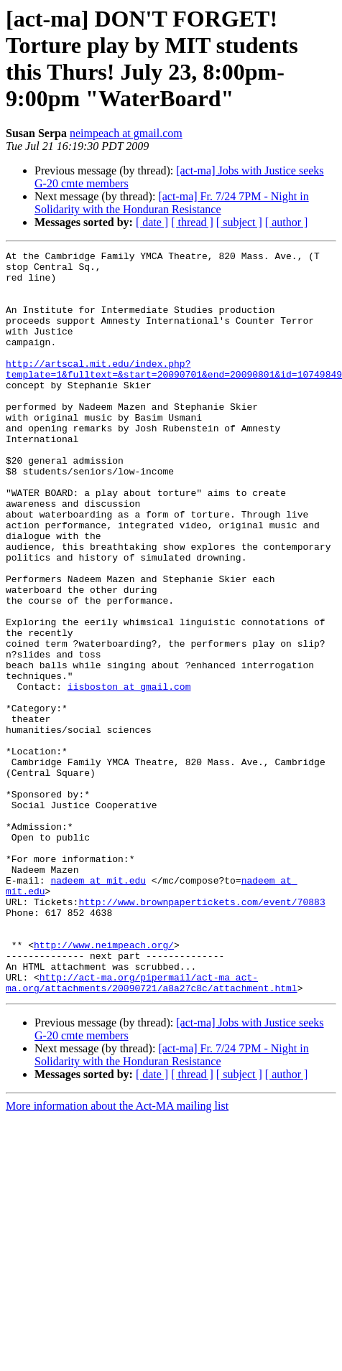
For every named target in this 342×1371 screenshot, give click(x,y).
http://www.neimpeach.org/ (104, 1084)
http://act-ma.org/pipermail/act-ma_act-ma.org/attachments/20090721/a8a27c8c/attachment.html (151, 1130)
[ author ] (286, 222)
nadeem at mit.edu (98, 1007)
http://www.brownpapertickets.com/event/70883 (201, 1032)
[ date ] (152, 222)
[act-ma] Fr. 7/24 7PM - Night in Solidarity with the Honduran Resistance (171, 202)
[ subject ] (239, 222)
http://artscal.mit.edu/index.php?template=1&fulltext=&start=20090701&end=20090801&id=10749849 (174, 393)
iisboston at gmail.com (129, 774)
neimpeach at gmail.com (126, 133)
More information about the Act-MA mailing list (117, 1254)
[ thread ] (192, 222)
